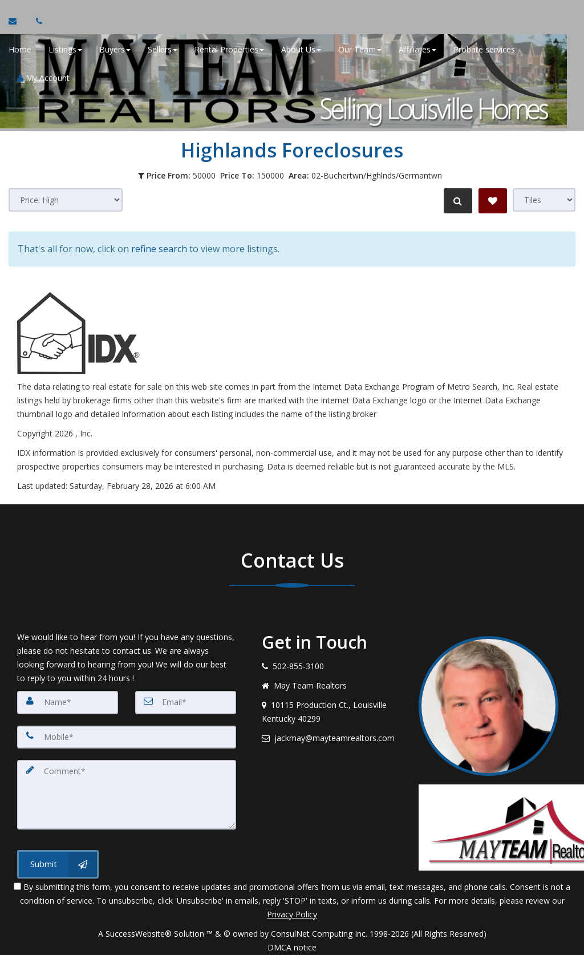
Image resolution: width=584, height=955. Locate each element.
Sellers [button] (162, 51)
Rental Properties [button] (229, 51)
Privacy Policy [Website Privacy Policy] (292, 909)
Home (20, 51)
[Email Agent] (18, 23)
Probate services (484, 51)
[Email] (185, 698)
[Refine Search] (456, 200)
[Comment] (126, 790)
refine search (159, 247)
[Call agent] (35, 23)
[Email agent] (332, 735)
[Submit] (58, 859)
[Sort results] (66, 200)
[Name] (67, 698)
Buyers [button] (115, 51)
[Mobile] (126, 733)
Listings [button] (65, 51)
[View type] (544, 200)
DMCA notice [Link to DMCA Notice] (292, 942)
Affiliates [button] (417, 51)
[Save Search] (492, 200)
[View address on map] (332, 708)
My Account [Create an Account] (43, 79)
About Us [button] (301, 51)
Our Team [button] (360, 51)
